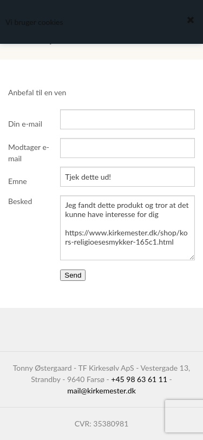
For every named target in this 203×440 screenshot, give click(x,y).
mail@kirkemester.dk (101, 390)
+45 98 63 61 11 (139, 379)
